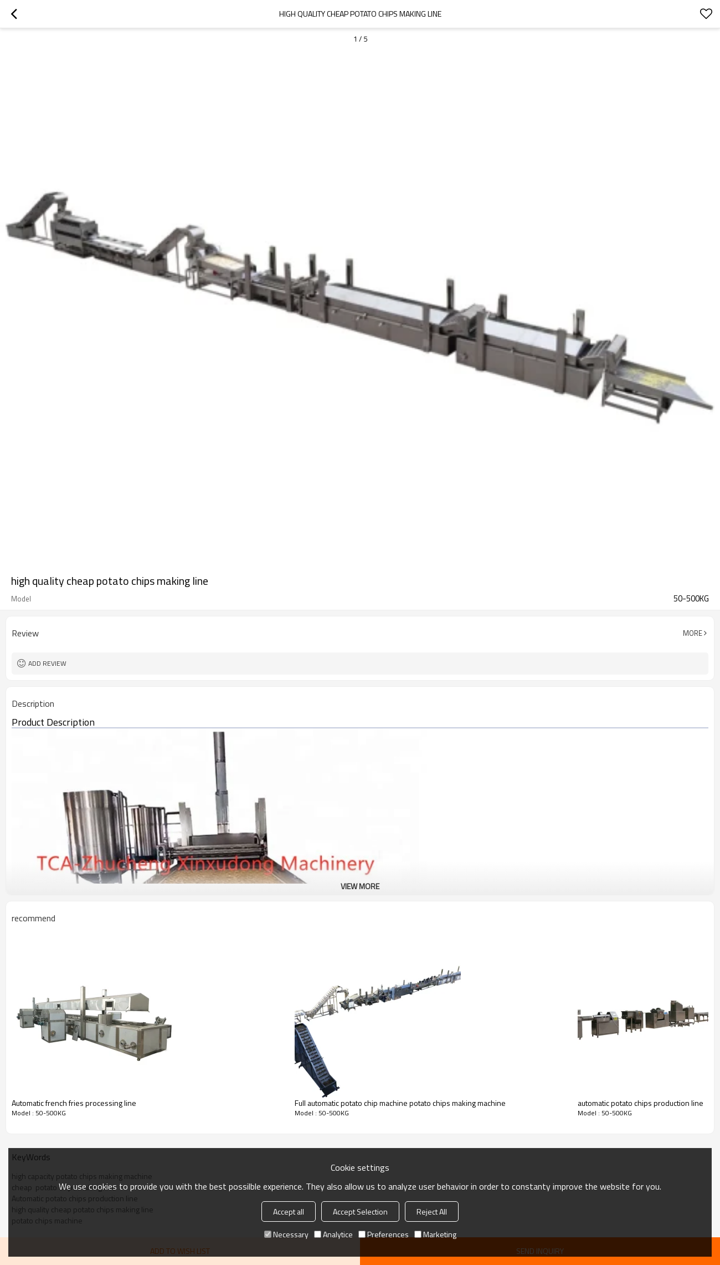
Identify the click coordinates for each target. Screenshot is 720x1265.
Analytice (333, 1234)
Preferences (383, 1234)
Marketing (435, 1234)
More (692, 633)
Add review (47, 663)
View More (360, 886)
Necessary (286, 1234)
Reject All (431, 1211)
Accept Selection (360, 1211)
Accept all (288, 1211)
